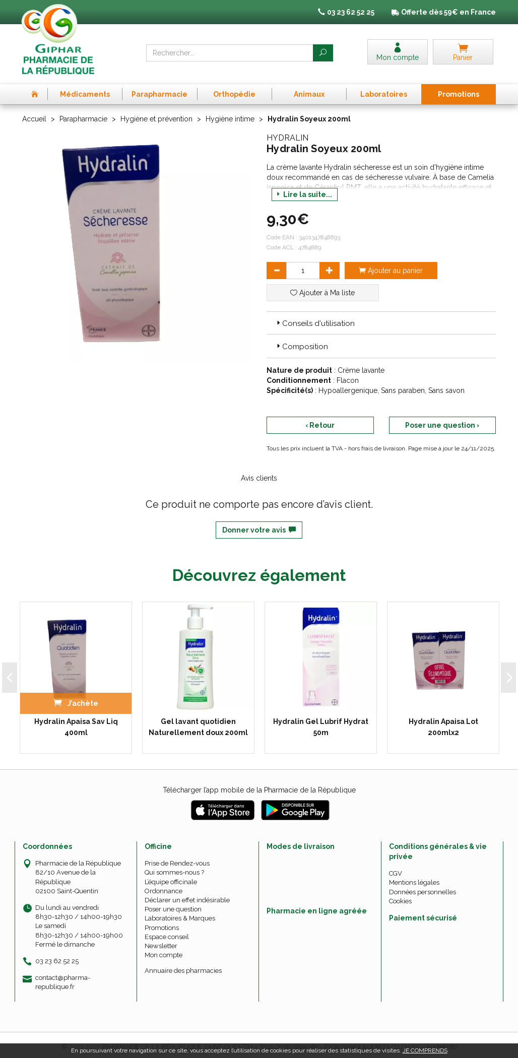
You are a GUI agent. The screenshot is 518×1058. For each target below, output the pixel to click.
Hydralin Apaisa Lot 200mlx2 (443, 723)
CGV (395, 870)
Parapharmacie (83, 115)
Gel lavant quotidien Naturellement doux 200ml (198, 723)
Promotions (162, 924)
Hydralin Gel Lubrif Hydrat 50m (320, 723)
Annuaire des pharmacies (183, 967)
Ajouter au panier (391, 266)
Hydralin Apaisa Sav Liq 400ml (76, 723)
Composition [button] (301, 343)
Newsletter (161, 942)
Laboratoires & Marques (180, 914)
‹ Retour (320, 421)
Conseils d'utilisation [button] (315, 319)
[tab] (381, 319)
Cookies (400, 897)
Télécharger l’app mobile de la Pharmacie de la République (259, 786)
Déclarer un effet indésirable (187, 896)
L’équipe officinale (171, 878)
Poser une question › (442, 421)
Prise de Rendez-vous (177, 860)
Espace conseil (167, 933)
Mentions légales (414, 879)
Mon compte (163, 951)
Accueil (34, 115)
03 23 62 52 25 (57, 957)
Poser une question (173, 905)
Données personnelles (422, 888)
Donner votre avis (259, 526)
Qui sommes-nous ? (174, 869)
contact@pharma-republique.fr (62, 978)
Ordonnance (163, 887)
